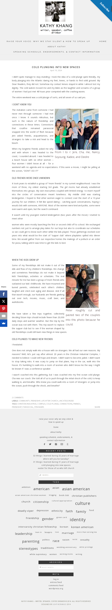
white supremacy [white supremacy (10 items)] (38, 554)
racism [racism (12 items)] (65, 539)
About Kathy (57, 47)
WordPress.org (56, 588)
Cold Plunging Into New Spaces (56, 67)
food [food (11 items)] (91, 510)
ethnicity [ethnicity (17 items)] (57, 510)
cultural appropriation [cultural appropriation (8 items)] (62, 501)
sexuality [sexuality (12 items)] (85, 539)
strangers (39, 407)
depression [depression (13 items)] (43, 510)
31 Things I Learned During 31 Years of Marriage (56, 462)
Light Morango (59, 604)
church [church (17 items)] (26, 501)
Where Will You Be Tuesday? (56, 459)
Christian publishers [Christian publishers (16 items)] (84, 495)
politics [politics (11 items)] (46, 539)
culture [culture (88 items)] (82, 503)
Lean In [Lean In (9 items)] (38, 532)
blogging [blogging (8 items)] (52, 495)
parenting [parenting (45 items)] (31, 541)
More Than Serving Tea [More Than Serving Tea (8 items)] (87, 532)
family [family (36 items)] (81, 511)
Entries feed (56, 582)
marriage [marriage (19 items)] (68, 533)
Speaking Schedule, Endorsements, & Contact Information (56, 52)
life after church (49, 401)
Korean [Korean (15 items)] (64, 526)
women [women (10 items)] (53, 554)
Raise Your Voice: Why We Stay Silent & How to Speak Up (48, 41)
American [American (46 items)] (41, 488)
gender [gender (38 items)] (48, 518)
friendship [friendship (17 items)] (32, 518)
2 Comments (17, 397)
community (24, 401)
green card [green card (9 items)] (62, 517)
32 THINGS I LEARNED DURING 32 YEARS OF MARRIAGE (56, 455)
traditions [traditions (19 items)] (47, 548)
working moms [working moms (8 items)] (66, 554)
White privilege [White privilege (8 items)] (86, 547)
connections (66, 404)
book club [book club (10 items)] (64, 495)
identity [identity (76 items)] (78, 519)
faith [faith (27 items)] (69, 511)
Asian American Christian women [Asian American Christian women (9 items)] (30, 495)
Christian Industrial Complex (31, 404)
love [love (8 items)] (57, 532)
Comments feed (56, 585)
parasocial (28, 407)
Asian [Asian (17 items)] (55, 487)
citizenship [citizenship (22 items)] (41, 502)
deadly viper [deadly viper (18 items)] (26, 510)
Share (97, 407)
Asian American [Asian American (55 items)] (76, 488)
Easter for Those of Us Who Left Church (56, 468)
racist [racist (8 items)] (74, 539)
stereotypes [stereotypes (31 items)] (28, 548)
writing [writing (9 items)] (79, 554)
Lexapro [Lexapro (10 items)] (48, 532)
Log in (56, 579)
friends (76, 404)
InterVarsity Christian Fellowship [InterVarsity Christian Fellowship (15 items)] (37, 526)
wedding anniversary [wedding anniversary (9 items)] (67, 547)
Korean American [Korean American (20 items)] (82, 527)
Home (103, 41)
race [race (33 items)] (56, 541)
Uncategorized (66, 401)
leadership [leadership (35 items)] (23, 533)
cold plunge (52, 404)
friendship (36, 401)
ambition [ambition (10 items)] (26, 487)
